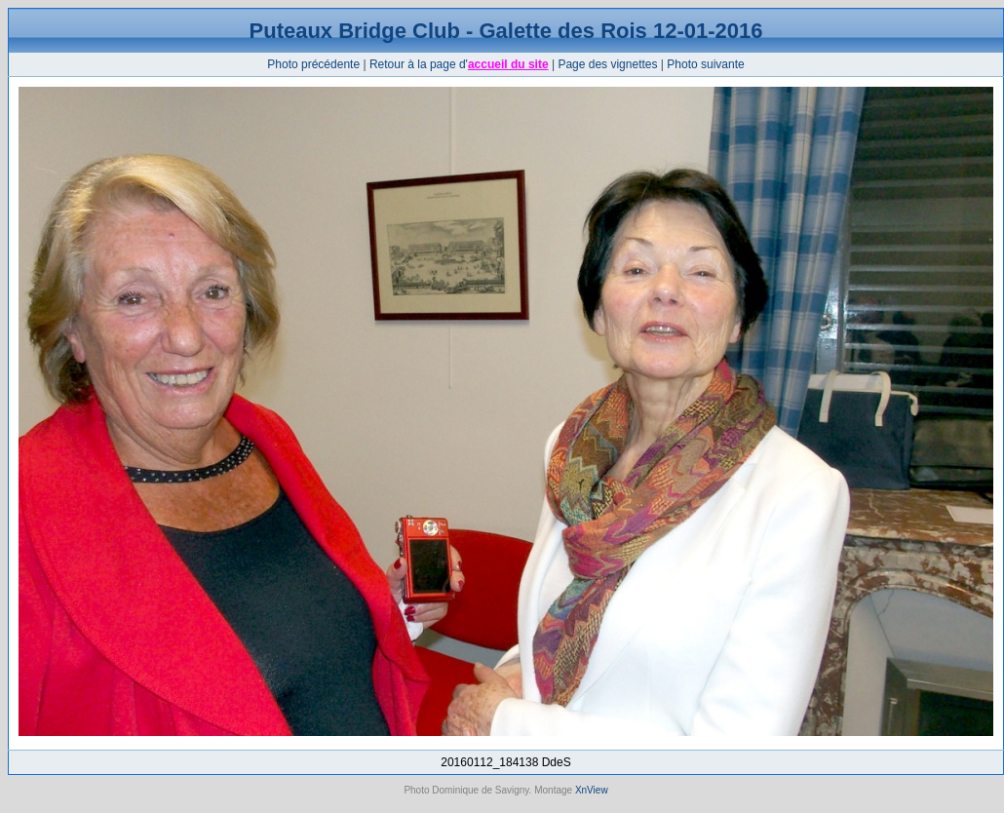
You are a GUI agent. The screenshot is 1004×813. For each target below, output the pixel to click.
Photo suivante (705, 64)
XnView (591, 790)
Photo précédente (313, 64)
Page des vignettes (607, 64)
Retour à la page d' (418, 64)
